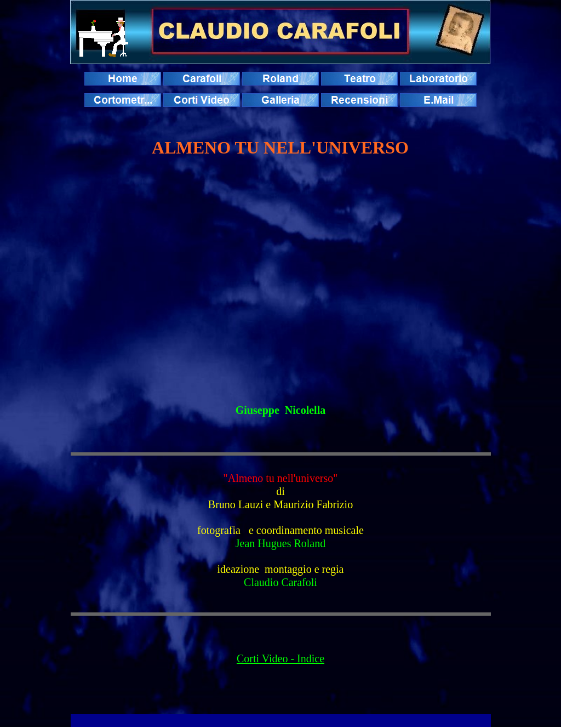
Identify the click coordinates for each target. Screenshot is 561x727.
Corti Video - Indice (280, 658)
